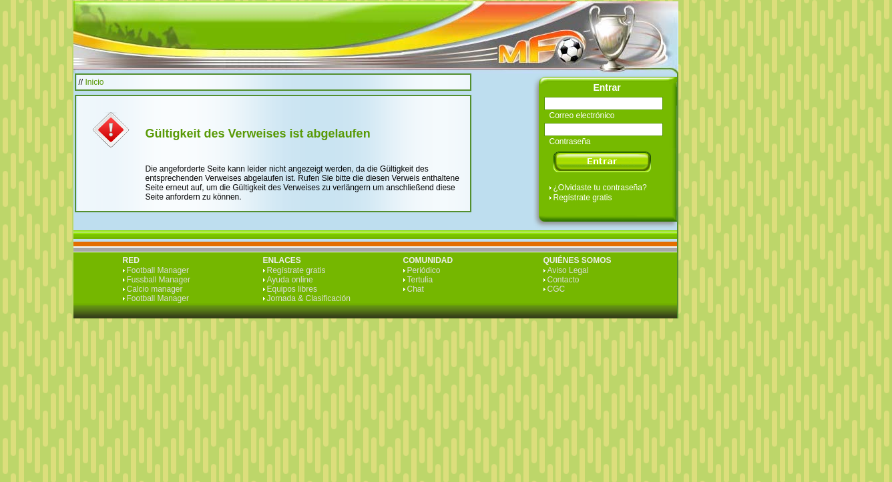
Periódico (424, 270)
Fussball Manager (158, 279)
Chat (415, 289)
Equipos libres (292, 289)
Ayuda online (290, 279)
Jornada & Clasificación (309, 298)
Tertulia (420, 279)
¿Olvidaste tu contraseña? (600, 187)
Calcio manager (155, 289)
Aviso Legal (568, 270)
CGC (556, 289)
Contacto (563, 279)
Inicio (94, 82)
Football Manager (158, 270)
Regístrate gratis (582, 197)
